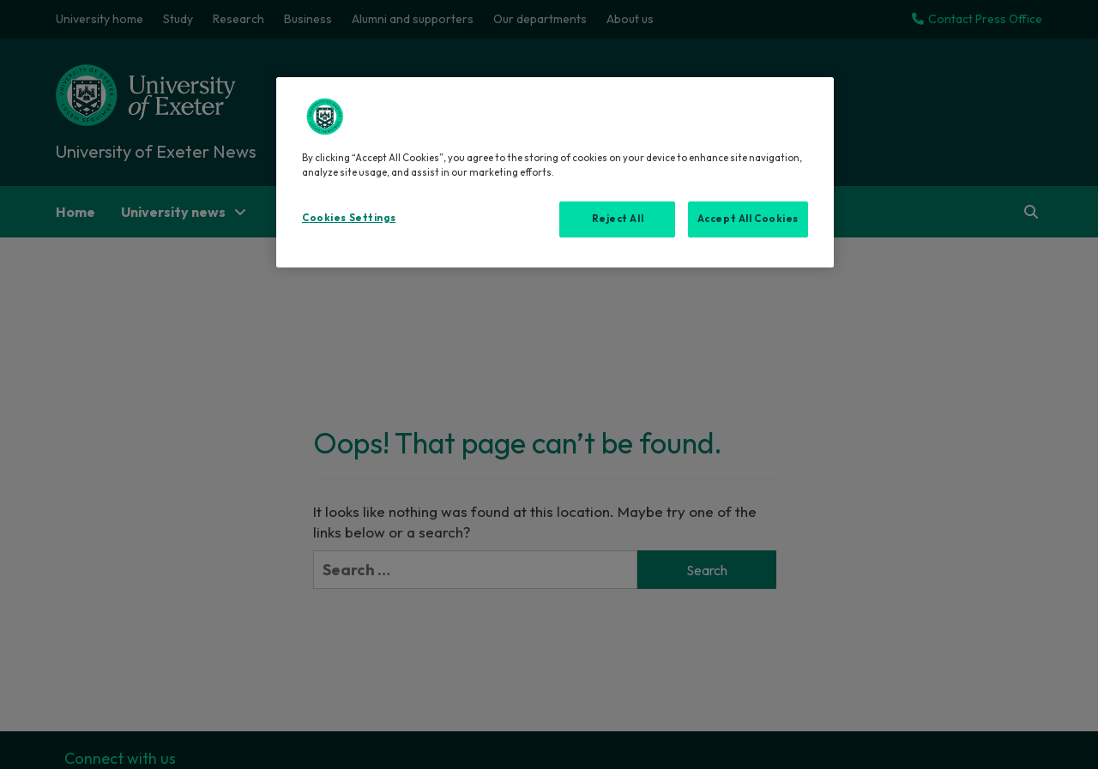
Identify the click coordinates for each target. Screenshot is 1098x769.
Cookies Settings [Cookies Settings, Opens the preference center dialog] (348, 218)
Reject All (618, 219)
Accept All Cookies (748, 219)
